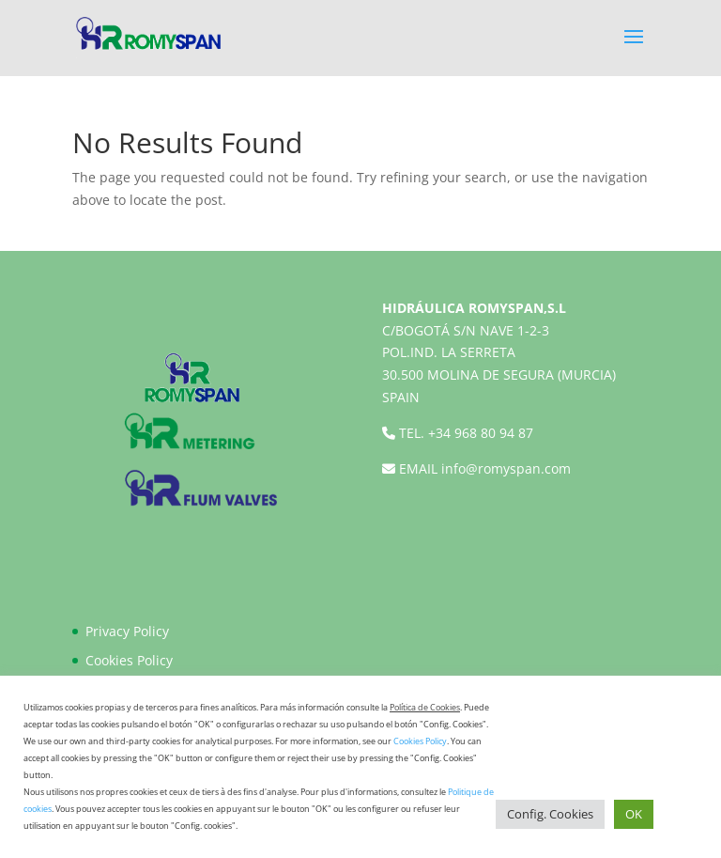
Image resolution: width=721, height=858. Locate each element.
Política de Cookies (425, 707)
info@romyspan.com (506, 468)
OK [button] (633, 813)
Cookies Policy (129, 660)
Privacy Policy (127, 631)
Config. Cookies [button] (550, 813)
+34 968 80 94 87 (480, 433)
